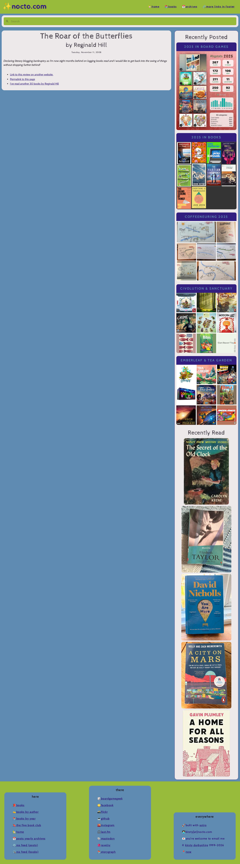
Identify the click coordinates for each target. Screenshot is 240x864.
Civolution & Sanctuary (206, 288)
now (189, 852)
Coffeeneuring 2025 (206, 217)
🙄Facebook (105, 805)
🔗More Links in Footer (218, 6)
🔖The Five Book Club (27, 825)
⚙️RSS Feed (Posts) (25, 845)
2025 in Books (206, 137)
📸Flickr (102, 812)
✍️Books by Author (26, 812)
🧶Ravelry (103, 845)
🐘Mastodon (106, 838)
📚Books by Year (24, 818)
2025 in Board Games (206, 47)
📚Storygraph (106, 852)
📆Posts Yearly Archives (29, 838)
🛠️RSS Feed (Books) (25, 852)
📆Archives (189, 6)
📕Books (18, 805)
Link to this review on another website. (31, 74)
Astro (203, 825)
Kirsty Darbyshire (196, 845)
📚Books (171, 6)
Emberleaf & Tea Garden (206, 360)
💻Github (103, 818)
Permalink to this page (22, 79)
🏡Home (153, 6)
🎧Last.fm (103, 832)
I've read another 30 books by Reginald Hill (34, 83)
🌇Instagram (105, 825)
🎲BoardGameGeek (109, 798)
